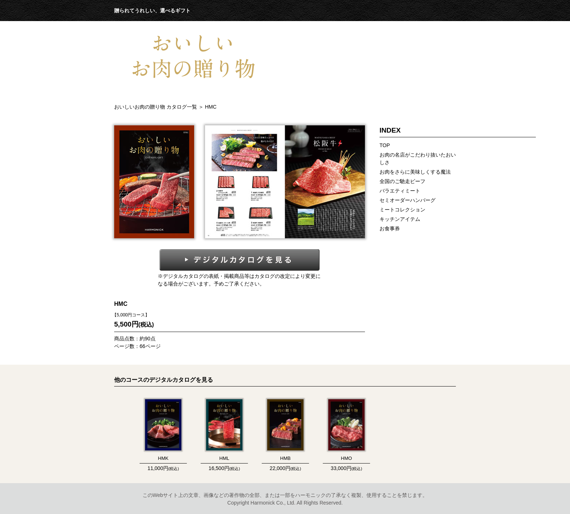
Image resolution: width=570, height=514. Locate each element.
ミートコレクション (402, 210)
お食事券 (390, 228)
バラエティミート (400, 191)
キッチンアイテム (400, 219)
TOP (385, 145)
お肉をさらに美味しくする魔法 (415, 172)
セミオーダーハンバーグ (407, 200)
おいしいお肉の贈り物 (156, 107)
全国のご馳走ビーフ (402, 181)
